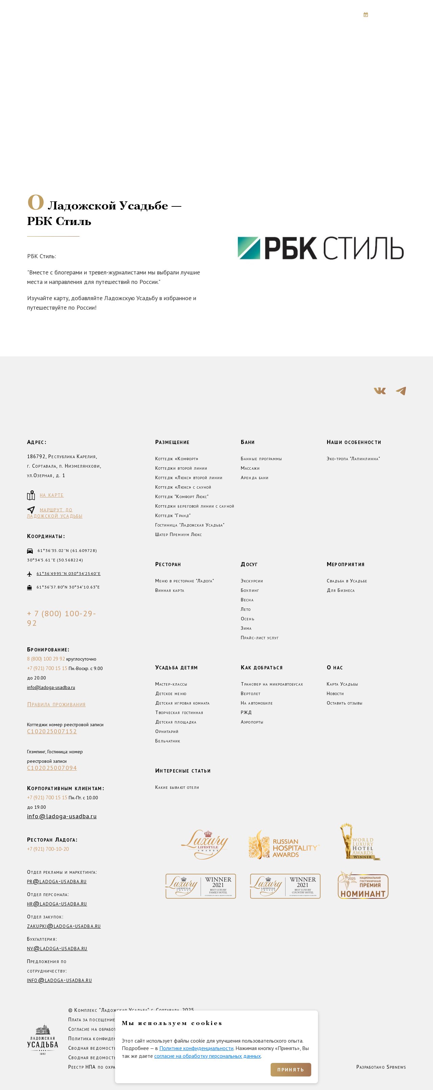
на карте (45, 495)
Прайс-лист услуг (260, 638)
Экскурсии (252, 581)
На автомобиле (257, 703)
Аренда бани (255, 477)
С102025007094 (52, 768)
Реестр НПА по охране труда (102, 1067)
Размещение (172, 442)
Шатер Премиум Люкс (178, 534)
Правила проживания (56, 704)
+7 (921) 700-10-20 (48, 849)
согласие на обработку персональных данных (207, 1055)
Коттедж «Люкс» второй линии (189, 477)
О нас (335, 667)
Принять (290, 1070)
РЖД (246, 712)
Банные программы (261, 458)
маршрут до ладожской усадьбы (55, 512)
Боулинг (250, 590)
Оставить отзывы (345, 703)
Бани (248, 442)
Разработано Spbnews (381, 1067)
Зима (246, 628)
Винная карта (169, 590)
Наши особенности (354, 442)
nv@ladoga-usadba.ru (57, 948)
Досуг (249, 564)
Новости (335, 693)
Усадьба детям (176, 667)
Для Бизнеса (341, 590)
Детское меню (170, 693)
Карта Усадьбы (343, 684)
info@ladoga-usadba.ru (51, 687)
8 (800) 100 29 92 (46, 658)
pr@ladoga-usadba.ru (57, 881)
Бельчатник (168, 741)
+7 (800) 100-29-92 (310, 14)
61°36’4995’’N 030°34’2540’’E (68, 573)
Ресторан (168, 564)
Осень (247, 619)
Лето (246, 609)
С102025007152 (52, 731)
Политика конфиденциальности (106, 1038)
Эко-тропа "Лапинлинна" (353, 458)
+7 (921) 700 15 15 (47, 668)
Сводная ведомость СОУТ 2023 (106, 1048)
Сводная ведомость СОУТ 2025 (106, 1057)
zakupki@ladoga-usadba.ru (64, 926)
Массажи (250, 468)
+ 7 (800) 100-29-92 (61, 618)
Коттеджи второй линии (181, 468)
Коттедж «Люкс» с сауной (183, 487)
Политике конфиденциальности (196, 1048)
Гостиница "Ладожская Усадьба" (190, 525)
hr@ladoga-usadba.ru (57, 903)
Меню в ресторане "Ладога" (184, 581)
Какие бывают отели (177, 787)
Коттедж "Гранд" (173, 515)
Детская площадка (176, 722)
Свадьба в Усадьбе (347, 581)
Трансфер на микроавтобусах (272, 684)
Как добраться (262, 667)
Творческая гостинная (179, 712)
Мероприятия (346, 564)
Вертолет (250, 693)
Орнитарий (167, 731)
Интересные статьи (183, 770)
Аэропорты (252, 722)
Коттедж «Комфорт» (177, 458)
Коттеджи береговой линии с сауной (194, 506)
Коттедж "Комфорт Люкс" (182, 496)
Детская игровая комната (182, 703)
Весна (247, 600)
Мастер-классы (171, 684)
